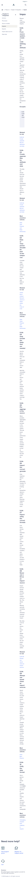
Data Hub (4, 34)
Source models (6, 23)
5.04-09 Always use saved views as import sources (22, 662)
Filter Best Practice (22, 756)
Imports (25, 9)
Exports (4, 29)
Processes (4, 21)
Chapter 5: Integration (16, 9)
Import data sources (7, 31)
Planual (7, 9)
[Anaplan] (13, 4)
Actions (4, 18)
